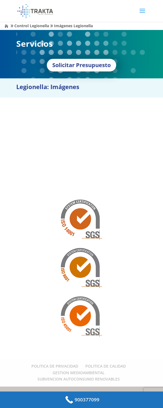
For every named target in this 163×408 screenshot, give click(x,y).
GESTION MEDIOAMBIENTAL (79, 372)
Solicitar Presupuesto (81, 65)
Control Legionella (31, 25)
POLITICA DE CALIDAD (105, 366)
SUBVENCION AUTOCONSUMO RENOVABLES (78, 379)
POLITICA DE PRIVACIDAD (54, 366)
